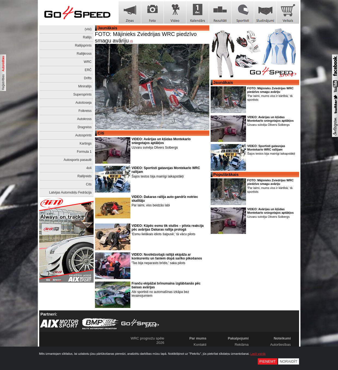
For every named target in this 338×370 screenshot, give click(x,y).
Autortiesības (280, 345)
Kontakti (200, 345)
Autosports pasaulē (78, 160)
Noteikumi (282, 338)
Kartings (85, 143)
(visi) (88, 29)
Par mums (198, 338)
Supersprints (82, 94)
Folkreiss (84, 111)
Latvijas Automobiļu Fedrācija (70, 192)
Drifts (88, 78)
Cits (89, 184)
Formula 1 (84, 152)
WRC (88, 62)
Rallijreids (84, 176)
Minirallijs (84, 86)
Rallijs (87, 37)
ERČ (88, 70)
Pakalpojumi (238, 338)
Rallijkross (84, 54)
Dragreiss (84, 127)
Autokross (84, 119)
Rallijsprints (83, 45)
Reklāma (241, 345)
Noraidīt (288, 361)
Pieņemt (267, 361)
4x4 (88, 168)
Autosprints (83, 135)
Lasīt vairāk (258, 353)
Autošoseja (83, 103)
